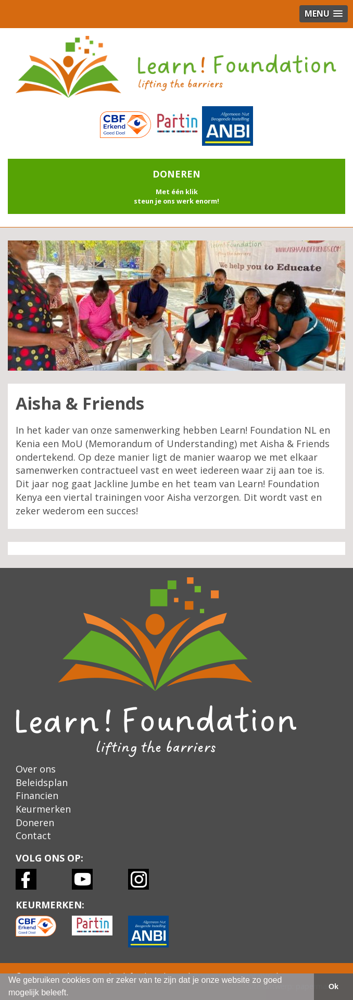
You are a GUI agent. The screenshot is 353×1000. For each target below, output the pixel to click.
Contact (33, 835)
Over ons (36, 769)
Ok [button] (333, 986)
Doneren (35, 822)
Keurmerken (43, 809)
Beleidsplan (42, 782)
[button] (176, 186)
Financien (37, 795)
